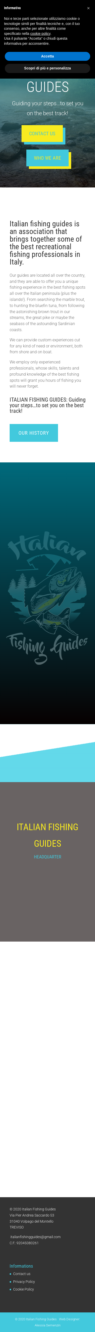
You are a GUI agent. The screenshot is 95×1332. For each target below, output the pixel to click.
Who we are (47, 158)
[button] (88, 1261)
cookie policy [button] (40, 1287)
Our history (33, 433)
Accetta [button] (47, 1310)
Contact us (42, 133)
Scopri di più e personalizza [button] (47, 1322)
